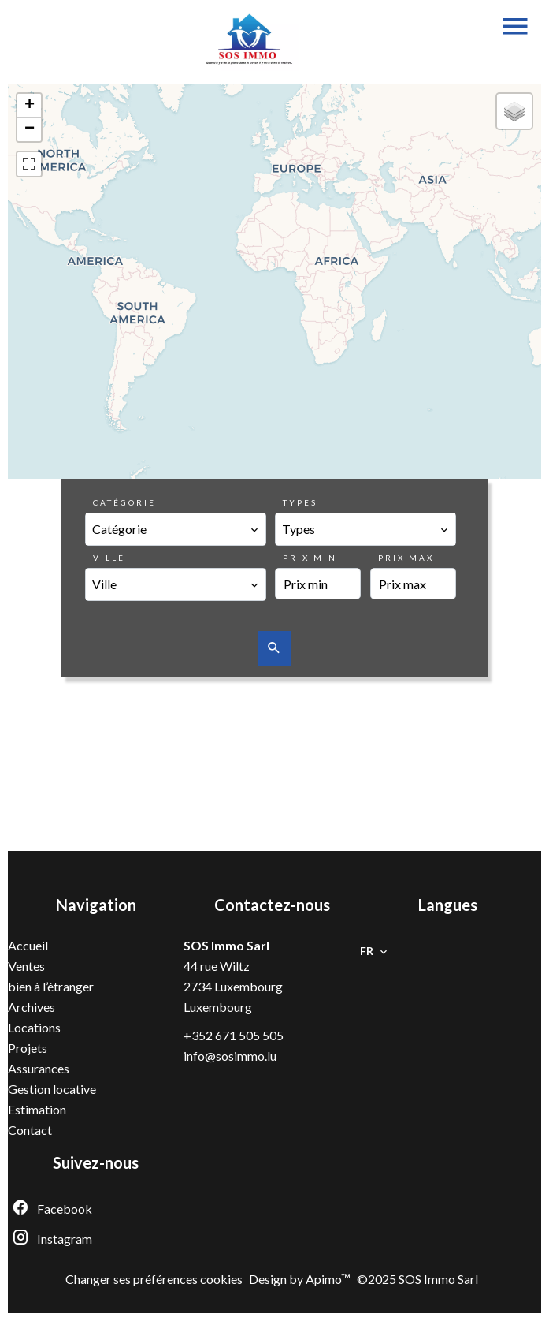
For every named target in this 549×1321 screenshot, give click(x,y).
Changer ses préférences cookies (154, 1278)
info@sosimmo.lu (230, 1055)
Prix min (310, 557)
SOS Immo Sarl (226, 945)
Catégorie (124, 502)
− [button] (29, 129)
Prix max (406, 557)
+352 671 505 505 (234, 1035)
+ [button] (29, 106)
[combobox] (175, 529)
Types (300, 502)
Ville (109, 557)
